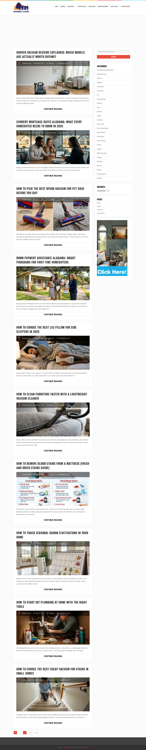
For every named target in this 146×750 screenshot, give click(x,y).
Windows (99, 178)
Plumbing (51, 613)
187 (30, 733)
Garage (99, 116)
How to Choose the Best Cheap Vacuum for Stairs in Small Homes (52, 671)
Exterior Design (81, 6)
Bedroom (51, 338)
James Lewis (27, 63)
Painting (99, 157)
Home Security (101, 132)
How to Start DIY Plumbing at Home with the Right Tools (51, 604)
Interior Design (125, 6)
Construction (100, 86)
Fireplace (99, 103)
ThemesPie (67, 747)
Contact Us (100, 210)
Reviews (50, 474)
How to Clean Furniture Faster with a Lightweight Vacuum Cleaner (51, 396)
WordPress (86, 747)
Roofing (99, 170)
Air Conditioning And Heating (105, 70)
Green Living (92, 6)
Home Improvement (103, 6)
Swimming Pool (101, 174)
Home (56, 6)
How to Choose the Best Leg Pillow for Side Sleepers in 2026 (46, 329)
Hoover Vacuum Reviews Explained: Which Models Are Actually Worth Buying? (50, 54)
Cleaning (62, 6)
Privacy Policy (101, 213)
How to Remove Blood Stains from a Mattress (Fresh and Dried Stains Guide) (52, 465)
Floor (98, 107)
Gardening (100, 120)
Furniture (99, 111)
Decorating (71, 6)
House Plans (114, 6)
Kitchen (99, 145)
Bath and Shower (102, 74)
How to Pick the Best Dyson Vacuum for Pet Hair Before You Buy (50, 190)
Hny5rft (26, 544)
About (98, 206)
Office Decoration (102, 153)
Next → (37, 733)
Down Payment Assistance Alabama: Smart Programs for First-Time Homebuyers (45, 260)
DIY (98, 95)
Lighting (99, 149)
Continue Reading (58, 109)
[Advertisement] (73, 30)
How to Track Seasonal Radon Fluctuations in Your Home (52, 534)
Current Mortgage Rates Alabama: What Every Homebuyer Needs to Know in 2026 (49, 123)
